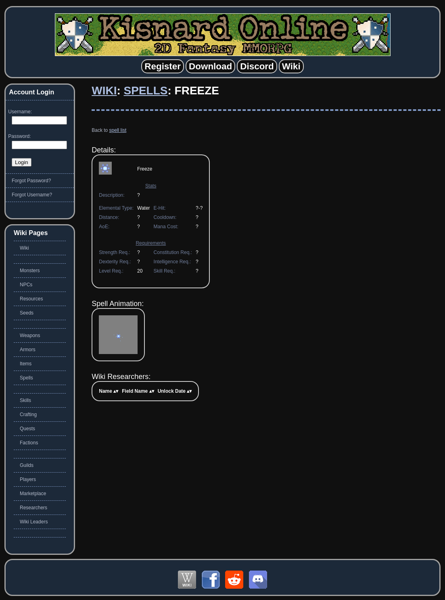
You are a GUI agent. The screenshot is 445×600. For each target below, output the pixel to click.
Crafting (28, 414)
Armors (28, 349)
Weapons (30, 335)
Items (25, 364)
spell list (118, 130)
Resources (31, 299)
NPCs (26, 285)
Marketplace (33, 493)
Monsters (30, 270)
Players (28, 479)
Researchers (33, 507)
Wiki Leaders (34, 522)
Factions (29, 443)
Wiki (104, 90)
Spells (146, 90)
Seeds (26, 313)
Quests (27, 428)
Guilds (26, 465)
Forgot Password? (31, 180)
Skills (25, 400)
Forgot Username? (32, 195)
